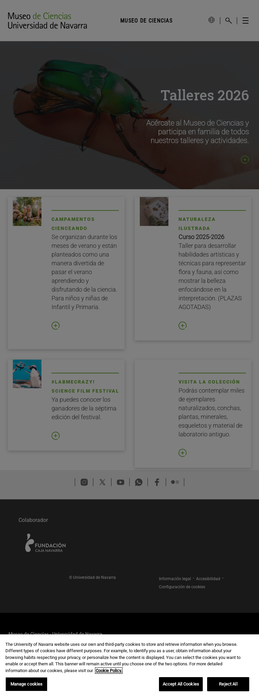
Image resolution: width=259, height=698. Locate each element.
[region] (129, 666)
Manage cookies (26, 684)
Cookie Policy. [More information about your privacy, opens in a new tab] (109, 670)
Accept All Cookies (181, 684)
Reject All (228, 684)
